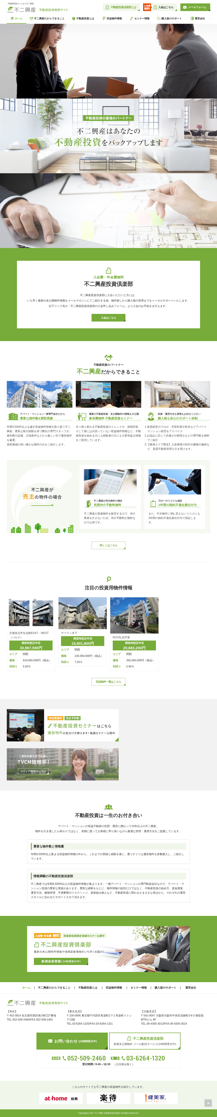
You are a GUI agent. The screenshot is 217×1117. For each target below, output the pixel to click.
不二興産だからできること (47, 18)
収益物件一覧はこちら (108, 681)
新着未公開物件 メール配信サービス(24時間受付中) (144, 1040)
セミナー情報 (140, 18)
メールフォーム (197, 7)
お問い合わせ (72, 1041)
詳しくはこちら (108, 545)
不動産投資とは (83, 18)
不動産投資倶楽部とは (123, 7)
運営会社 (197, 18)
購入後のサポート (169, 18)
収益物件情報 (112, 18)
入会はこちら (165, 7)
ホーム (16, 18)
